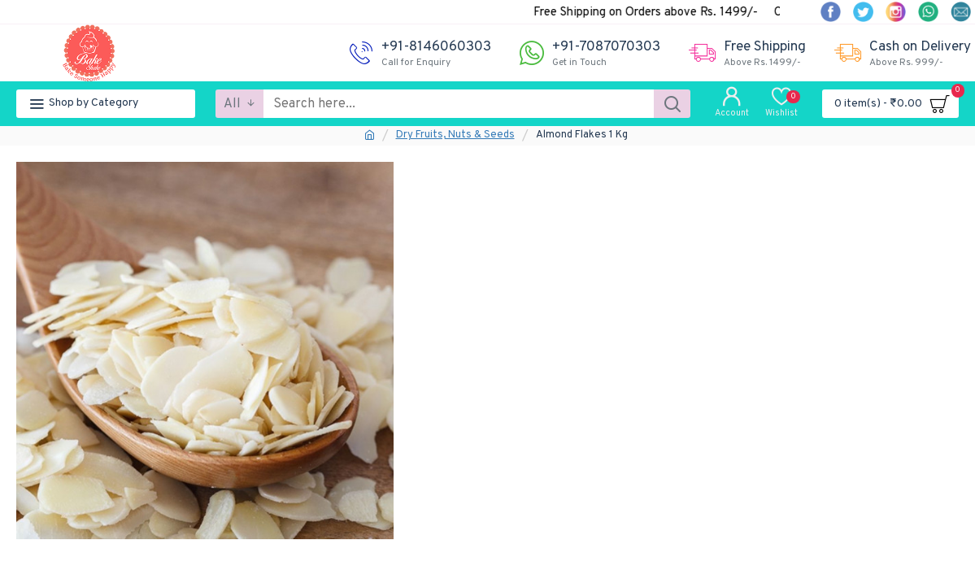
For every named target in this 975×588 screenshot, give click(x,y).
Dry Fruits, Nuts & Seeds (455, 135)
